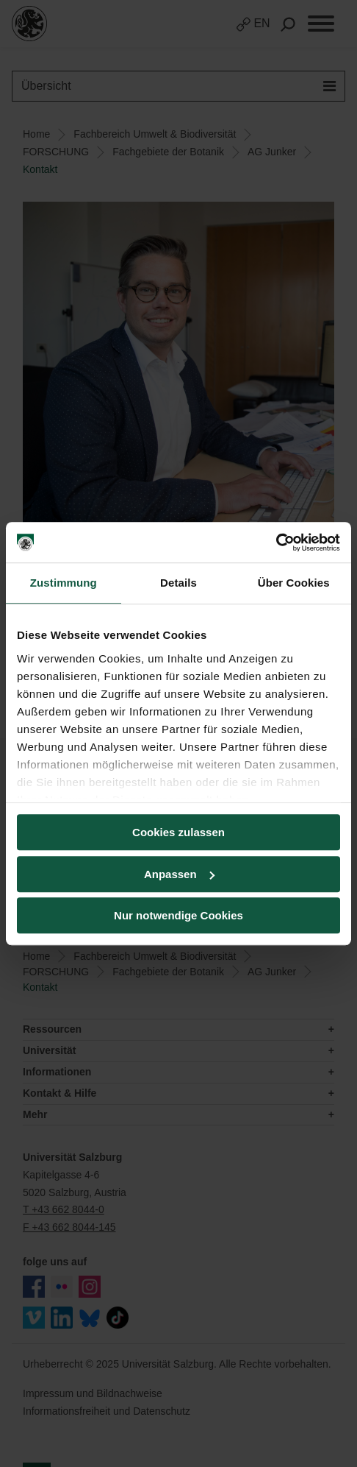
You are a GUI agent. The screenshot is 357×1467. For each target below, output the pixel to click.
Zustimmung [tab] (63, 582)
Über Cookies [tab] (294, 582)
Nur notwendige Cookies (178, 915)
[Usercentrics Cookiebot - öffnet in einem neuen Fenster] (276, 542)
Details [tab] (178, 582)
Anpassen (179, 874)
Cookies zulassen (178, 832)
